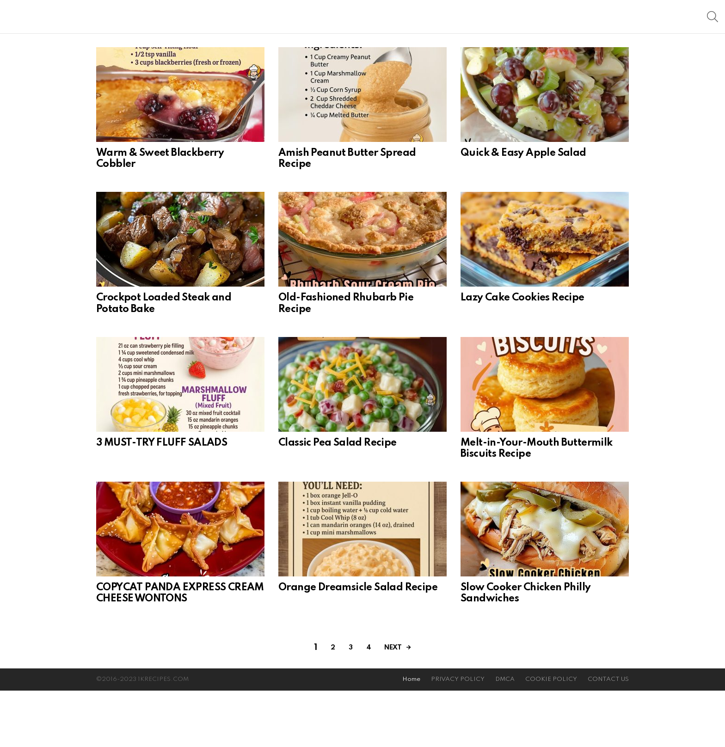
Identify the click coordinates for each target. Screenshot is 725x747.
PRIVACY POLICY (458, 736)
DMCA (505, 736)
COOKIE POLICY (551, 736)
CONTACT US (608, 736)
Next (392, 704)
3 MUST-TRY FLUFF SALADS (161, 499)
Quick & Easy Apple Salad (523, 209)
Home (411, 736)
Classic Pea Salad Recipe (337, 499)
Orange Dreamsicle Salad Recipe (357, 644)
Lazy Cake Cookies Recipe (522, 354)
